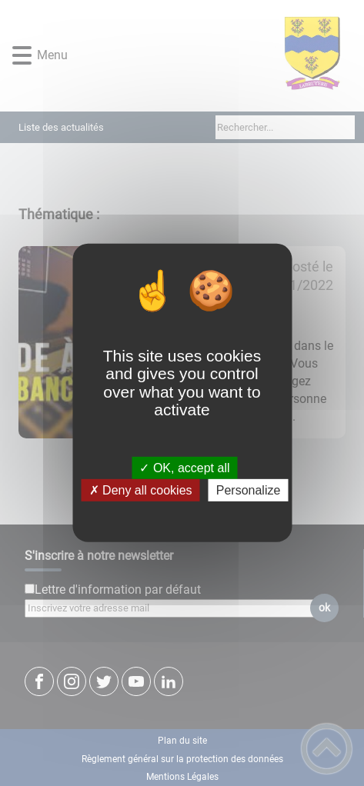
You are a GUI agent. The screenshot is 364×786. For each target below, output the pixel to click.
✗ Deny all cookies (140, 490)
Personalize (248, 490)
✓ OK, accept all (184, 468)
